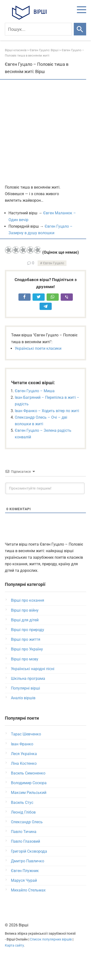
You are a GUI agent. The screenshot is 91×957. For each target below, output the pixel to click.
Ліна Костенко (24, 763)
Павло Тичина (23, 831)
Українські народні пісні (32, 668)
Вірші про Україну (27, 649)
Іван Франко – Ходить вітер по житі (47, 410)
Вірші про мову (24, 659)
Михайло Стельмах (28, 890)
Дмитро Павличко (27, 861)
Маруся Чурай (24, 880)
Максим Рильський (28, 792)
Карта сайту (14, 945)
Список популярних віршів (51, 939)
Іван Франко (22, 744)
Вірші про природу (27, 629)
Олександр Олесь (27, 822)
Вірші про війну (25, 610)
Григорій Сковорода (29, 851)
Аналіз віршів (23, 698)
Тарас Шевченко (26, 734)
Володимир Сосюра (29, 783)
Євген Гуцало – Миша (35, 391)
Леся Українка (24, 753)
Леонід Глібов (23, 812)
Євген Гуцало (53, 263)
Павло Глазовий (25, 841)
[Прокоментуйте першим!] (45, 488)
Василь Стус (22, 802)
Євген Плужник (25, 870)
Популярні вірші (25, 688)
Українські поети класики (38, 348)
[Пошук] (38, 29)
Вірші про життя (25, 639)
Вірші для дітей (25, 620)
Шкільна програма (28, 678)
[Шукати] (80, 29)
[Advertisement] (45, 132)
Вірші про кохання (27, 600)
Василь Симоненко (28, 773)
